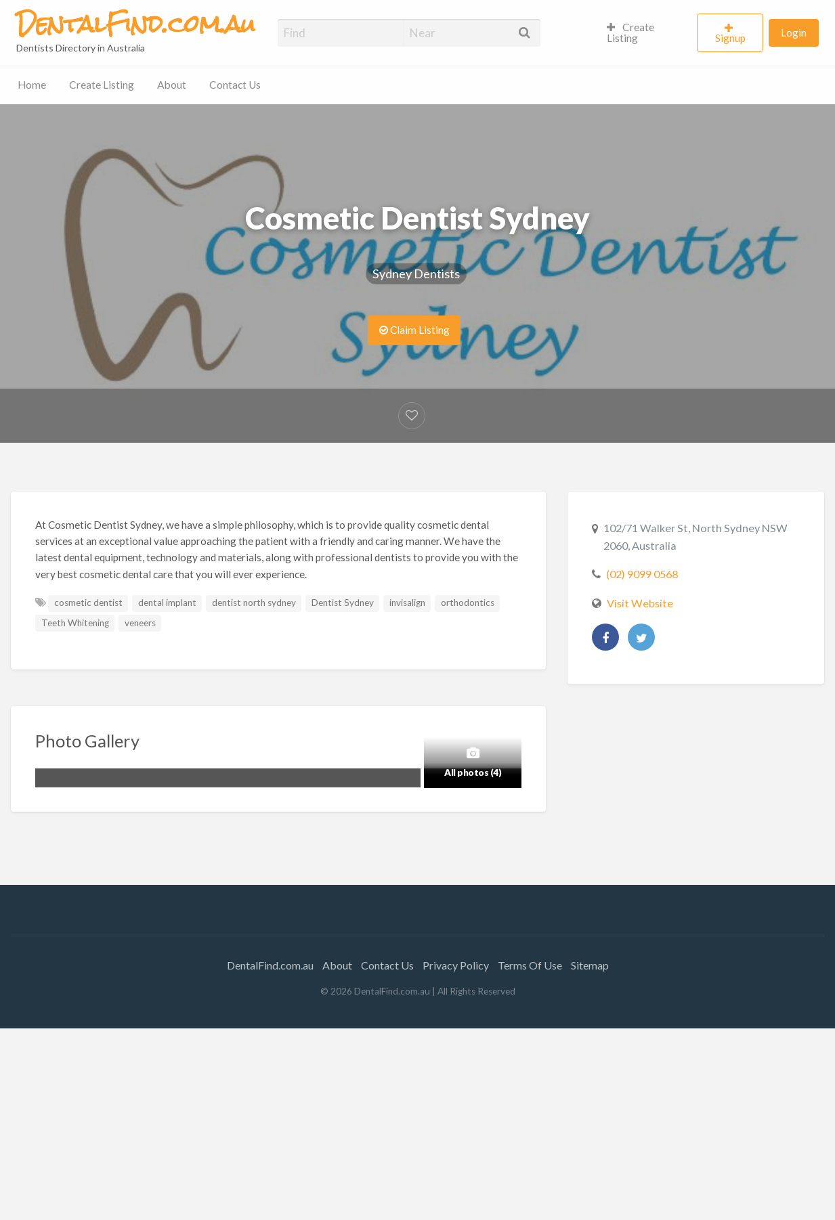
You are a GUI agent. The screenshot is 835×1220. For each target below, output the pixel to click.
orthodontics (467, 602)
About (171, 85)
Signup (730, 38)
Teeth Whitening (75, 622)
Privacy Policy (456, 965)
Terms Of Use (530, 965)
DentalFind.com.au (270, 965)
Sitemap (590, 965)
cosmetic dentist (88, 602)
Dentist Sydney (343, 602)
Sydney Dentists (416, 273)
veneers (140, 622)
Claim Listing (414, 330)
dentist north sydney (254, 602)
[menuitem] (646, 33)
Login (794, 32)
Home (32, 85)
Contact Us (235, 85)
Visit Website (640, 602)
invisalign (407, 602)
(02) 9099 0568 (642, 573)
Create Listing (631, 32)
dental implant (167, 602)
